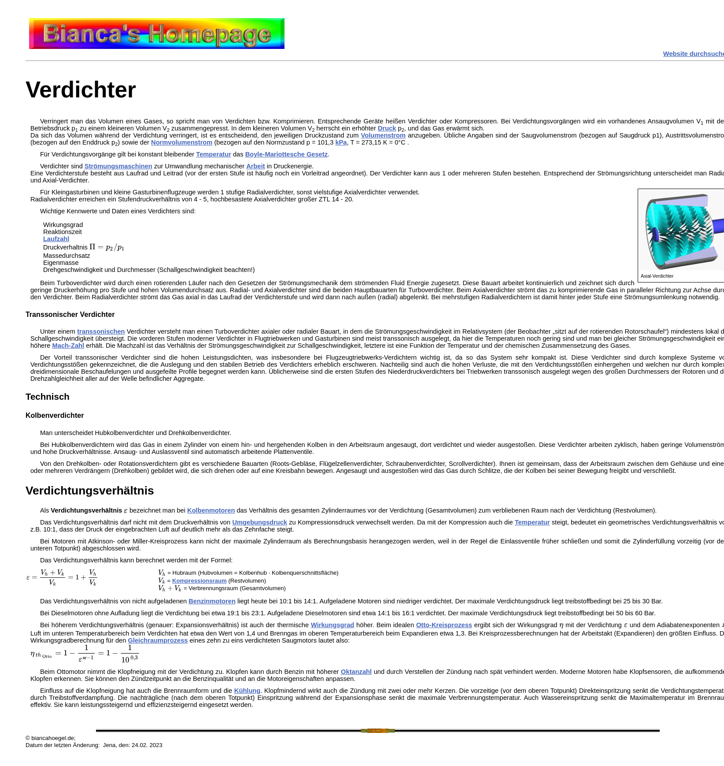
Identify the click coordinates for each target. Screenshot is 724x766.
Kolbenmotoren (211, 510)
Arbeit (255, 166)
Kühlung (247, 690)
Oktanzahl (356, 671)
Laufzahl (56, 238)
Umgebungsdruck (259, 522)
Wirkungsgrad (332, 624)
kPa (341, 142)
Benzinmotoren (212, 601)
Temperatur (213, 154)
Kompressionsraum (199, 580)
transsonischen (101, 331)
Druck (387, 128)
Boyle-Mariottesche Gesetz (286, 154)
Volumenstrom (383, 135)
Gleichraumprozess (158, 640)
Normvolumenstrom (181, 142)
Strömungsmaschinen (118, 166)
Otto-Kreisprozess (444, 624)
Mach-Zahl (68, 345)
